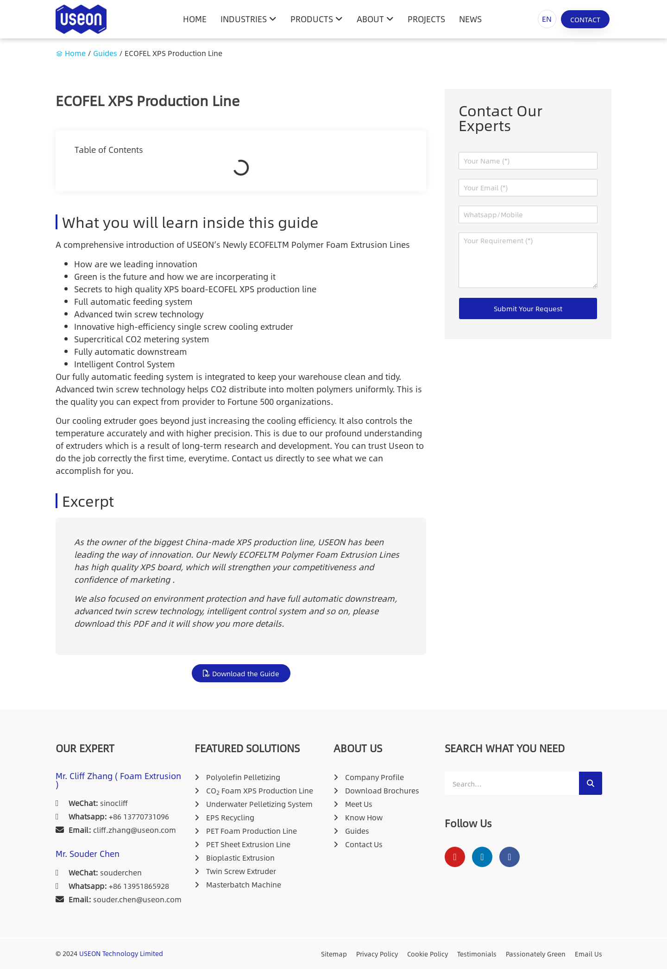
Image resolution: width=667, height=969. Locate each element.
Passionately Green (536, 954)
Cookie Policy (427, 954)
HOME (195, 19)
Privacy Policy (377, 954)
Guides (105, 53)
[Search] (590, 783)
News (470, 19)
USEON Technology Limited (121, 953)
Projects (426, 19)
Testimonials (477, 954)
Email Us (588, 954)
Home (75, 53)
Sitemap (334, 954)
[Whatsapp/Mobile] (528, 214)
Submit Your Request (528, 308)
